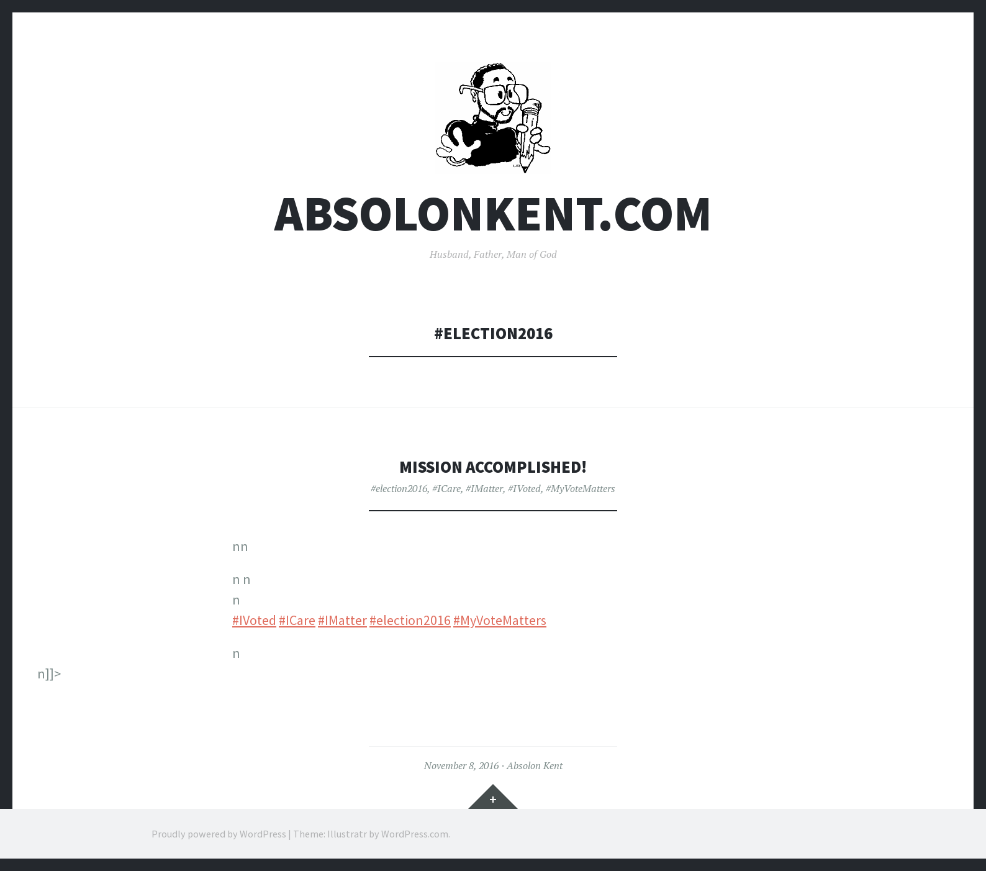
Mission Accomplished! (493, 467)
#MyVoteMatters (580, 488)
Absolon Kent (535, 765)
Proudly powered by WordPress (219, 834)
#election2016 (399, 488)
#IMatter (484, 488)
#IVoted (524, 488)
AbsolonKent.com (493, 213)
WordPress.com (414, 834)
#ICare (446, 488)
